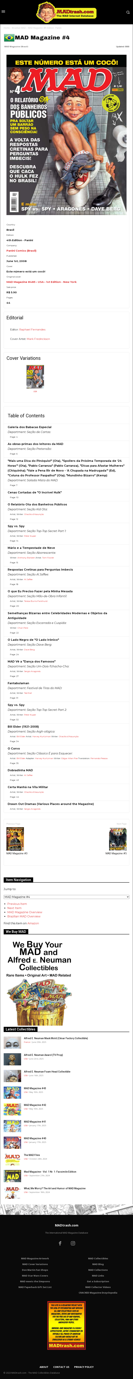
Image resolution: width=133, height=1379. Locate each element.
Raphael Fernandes (32, 329)
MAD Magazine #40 (35, 1138)
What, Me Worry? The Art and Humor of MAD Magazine (55, 1188)
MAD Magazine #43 (35, 1088)
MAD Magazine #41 (35, 1121)
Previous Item (17, 904)
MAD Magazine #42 (35, 1105)
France (27, 1042)
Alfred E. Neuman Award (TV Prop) (43, 1055)
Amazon (33, 923)
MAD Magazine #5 (116, 841)
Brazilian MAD (19, 27)
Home (7, 27)
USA (35, 391)
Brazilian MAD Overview (23, 916)
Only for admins (16, 871)
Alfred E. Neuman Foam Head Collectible (47, 1071)
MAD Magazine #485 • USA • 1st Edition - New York (41, 282)
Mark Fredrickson (38, 339)
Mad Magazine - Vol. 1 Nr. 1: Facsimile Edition (50, 1171)
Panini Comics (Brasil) (21, 250)
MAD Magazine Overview (24, 912)
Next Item (14, 908)
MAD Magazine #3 (16, 841)
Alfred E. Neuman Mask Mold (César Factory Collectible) (56, 1038)
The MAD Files (32, 1155)
